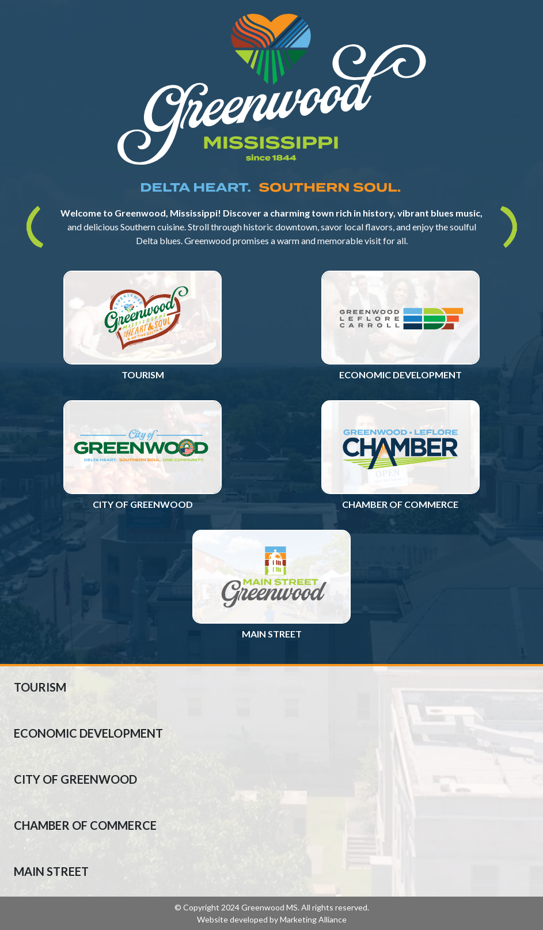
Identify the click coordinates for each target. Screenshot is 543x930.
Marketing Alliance (313, 919)
